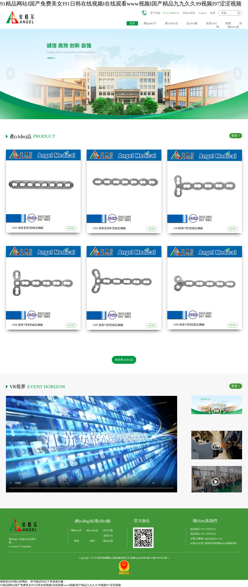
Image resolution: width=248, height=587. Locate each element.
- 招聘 (92, 541)
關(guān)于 (150, 23)
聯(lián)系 (233, 26)
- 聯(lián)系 (107, 541)
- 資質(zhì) (107, 535)
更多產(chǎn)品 (124, 359)
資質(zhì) (211, 23)
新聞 (228, 23)
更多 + (235, 135)
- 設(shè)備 (107, 530)
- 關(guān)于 (76, 530)
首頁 (132, 23)
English (202, 12)
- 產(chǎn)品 (91, 530)
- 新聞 (76, 541)
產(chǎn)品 (171, 23)
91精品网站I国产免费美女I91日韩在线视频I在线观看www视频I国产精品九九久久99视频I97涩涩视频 (121, 4)
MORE (71, 228)
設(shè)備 (191, 23)
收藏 (212, 12)
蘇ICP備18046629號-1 (158, 557)
